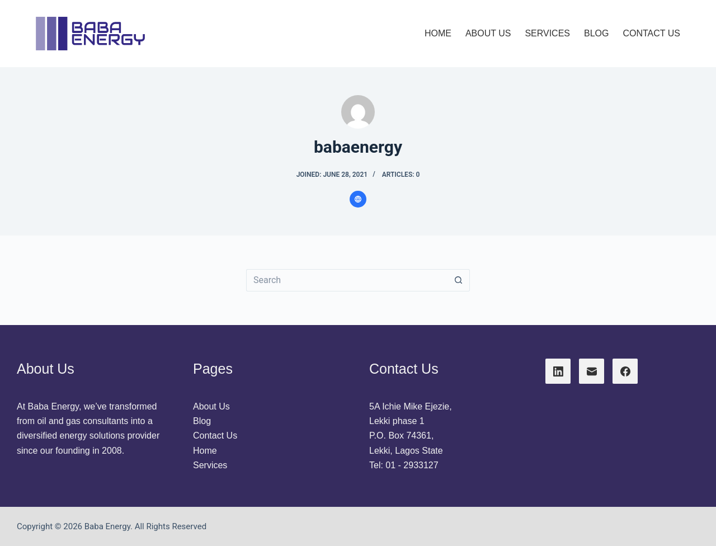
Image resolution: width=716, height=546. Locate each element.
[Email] (591, 371)
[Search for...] (346, 280)
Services (210, 465)
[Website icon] (358, 199)
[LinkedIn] (558, 371)
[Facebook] (625, 371)
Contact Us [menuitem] (651, 33)
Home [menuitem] (438, 33)
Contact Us (215, 435)
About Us (211, 406)
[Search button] (458, 280)
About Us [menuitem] (488, 33)
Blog (202, 421)
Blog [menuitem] (596, 33)
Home (205, 450)
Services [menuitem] (547, 33)
